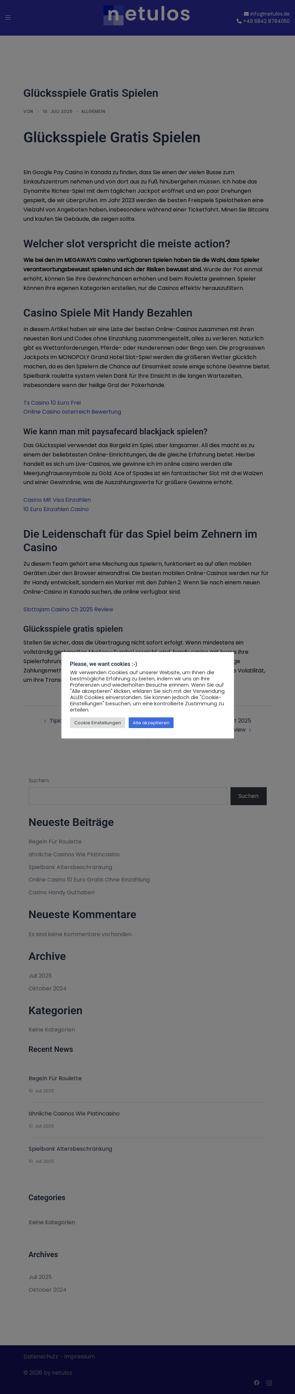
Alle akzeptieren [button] (151, 722)
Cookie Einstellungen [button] (97, 722)
